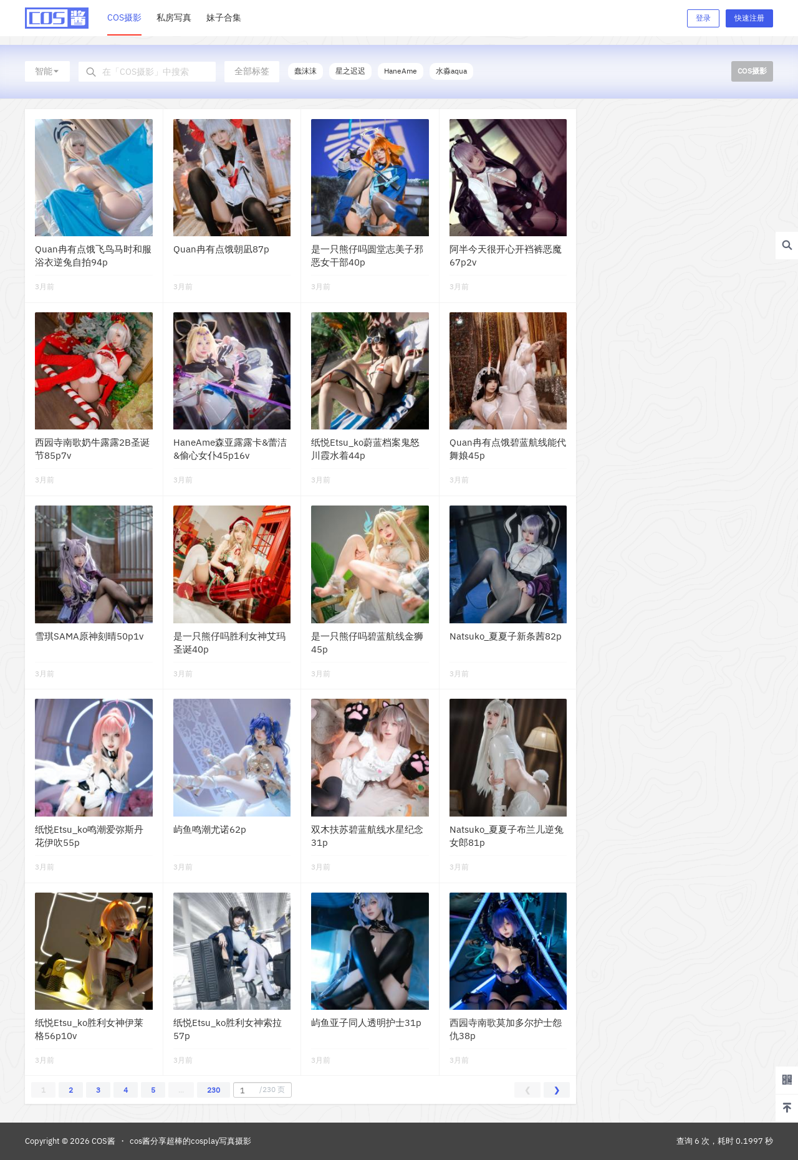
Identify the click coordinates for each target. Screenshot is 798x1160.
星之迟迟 (350, 70)
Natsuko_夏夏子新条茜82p (505, 636)
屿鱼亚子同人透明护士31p (366, 1022)
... (181, 1090)
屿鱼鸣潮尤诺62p (209, 829)
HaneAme (400, 70)
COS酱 (102, 1141)
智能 (47, 71)
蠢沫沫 (305, 70)
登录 (703, 17)
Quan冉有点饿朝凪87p (221, 249)
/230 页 (261, 1090)
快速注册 (749, 17)
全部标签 (251, 71)
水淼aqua (451, 70)
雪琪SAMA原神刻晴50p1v (89, 636)
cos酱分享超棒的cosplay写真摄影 (190, 1141)
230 (213, 1090)
